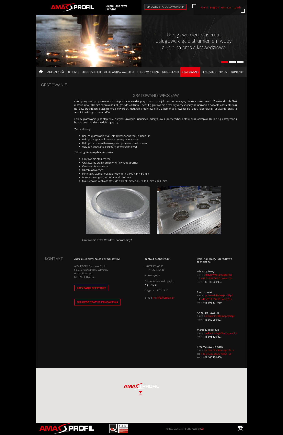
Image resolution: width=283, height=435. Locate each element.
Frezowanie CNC (148, 72)
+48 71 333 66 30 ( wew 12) (216, 278)
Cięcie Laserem (91, 72)
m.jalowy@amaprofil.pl (218, 274)
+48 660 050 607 (212, 319)
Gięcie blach (170, 72)
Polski (204, 7)
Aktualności (56, 72)
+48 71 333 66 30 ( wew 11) (216, 299)
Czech (237, 7)
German (226, 7)
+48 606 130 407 (212, 336)
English (214, 7)
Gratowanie (190, 72)
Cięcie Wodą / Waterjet (119, 72)
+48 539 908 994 (212, 282)
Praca (223, 72)
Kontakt (237, 72)
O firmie (73, 72)
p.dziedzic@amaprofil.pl (219, 350)
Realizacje (209, 72)
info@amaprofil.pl (163, 297)
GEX (202, 429)
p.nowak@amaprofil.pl (218, 295)
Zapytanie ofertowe (91, 288)
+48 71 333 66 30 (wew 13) (216, 353)
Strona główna (42, 73)
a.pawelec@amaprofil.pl (219, 316)
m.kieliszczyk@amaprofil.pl (221, 333)
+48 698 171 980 (212, 302)
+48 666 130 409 (212, 357)
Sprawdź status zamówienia (165, 6)
